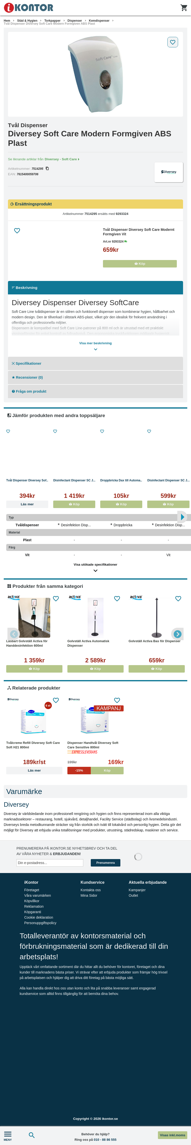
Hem (7, 20)
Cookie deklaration (38, 917)
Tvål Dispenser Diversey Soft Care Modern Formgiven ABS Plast (49, 23)
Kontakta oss (91, 890)
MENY (8, 1135)
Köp (140, 263)
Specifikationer (26, 363)
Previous (13, 634)
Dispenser (75, 20)
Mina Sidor (89, 895)
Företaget (31, 890)
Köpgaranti (32, 912)
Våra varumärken (37, 895)
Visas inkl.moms (172, 1135)
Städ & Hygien (27, 20)
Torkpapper (52, 20)
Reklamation (34, 906)
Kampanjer (137, 890)
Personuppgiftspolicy (40, 923)
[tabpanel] (95, 74)
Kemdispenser (99, 20)
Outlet (133, 895)
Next (177, 634)
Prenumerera (105, 863)
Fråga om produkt (29, 391)
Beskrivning (24, 287)
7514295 (40, 169)
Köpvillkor (31, 901)
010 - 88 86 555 (105, 1140)
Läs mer (27, 504)
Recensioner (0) (27, 377)
